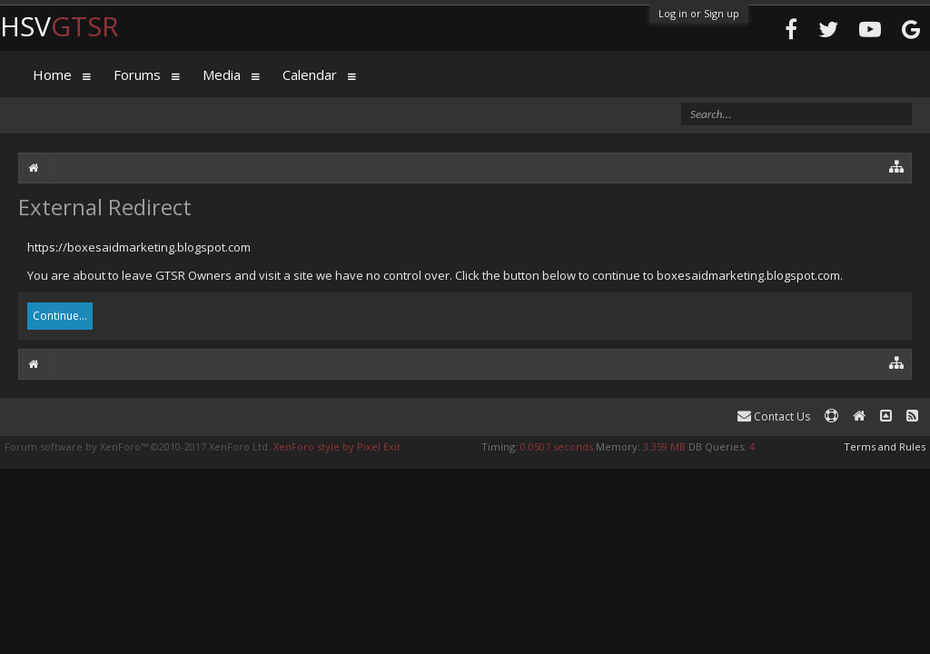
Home (52, 74)
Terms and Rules (884, 446)
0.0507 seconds (556, 446)
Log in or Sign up (698, 13)
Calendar (309, 74)
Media (222, 74)
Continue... (60, 315)
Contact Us (773, 416)
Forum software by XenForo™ (138, 446)
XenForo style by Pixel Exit (337, 446)
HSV (59, 26)
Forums (137, 74)
